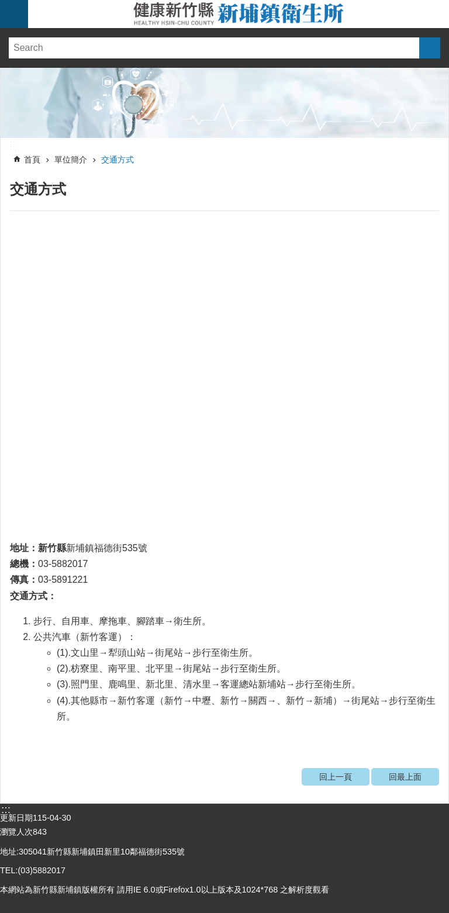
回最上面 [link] (405, 776)
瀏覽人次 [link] (16, 831)
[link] (224, 103)
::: (11, 144)
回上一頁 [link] (335, 776)
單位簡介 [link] (70, 159)
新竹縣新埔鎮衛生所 (238, 14)
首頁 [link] (32, 159)
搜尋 (429, 47)
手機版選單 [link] (14, 14)
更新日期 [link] (16, 817)
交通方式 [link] (117, 159)
